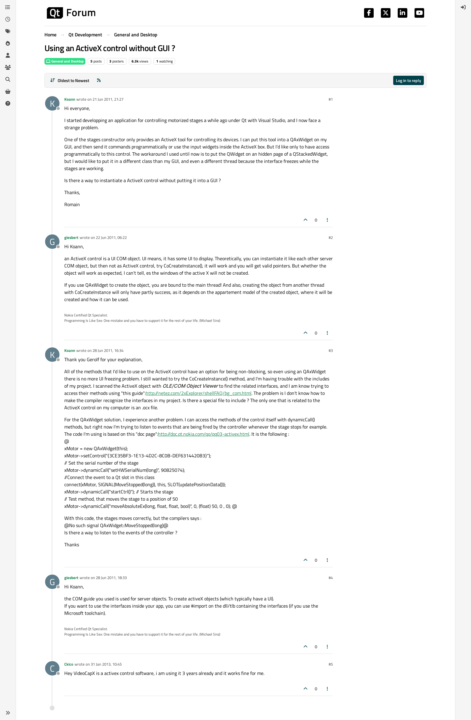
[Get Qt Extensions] (7, 91)
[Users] (7, 55)
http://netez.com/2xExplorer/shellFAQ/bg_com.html (198, 393)
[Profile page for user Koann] (52, 103)
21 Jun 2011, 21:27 (108, 99)
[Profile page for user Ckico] (52, 668)
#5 (331, 664)
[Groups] (7, 67)
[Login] (463, 7)
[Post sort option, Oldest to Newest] (69, 80)
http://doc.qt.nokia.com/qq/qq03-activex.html (203, 434)
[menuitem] (463, 7)
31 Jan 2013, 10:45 (106, 664)
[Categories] (7, 7)
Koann (69, 99)
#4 (331, 578)
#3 (331, 350)
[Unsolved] (7, 103)
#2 (331, 237)
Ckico (68, 664)
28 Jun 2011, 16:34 (108, 350)
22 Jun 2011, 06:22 (111, 237)
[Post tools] (327, 219)
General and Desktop (65, 61)
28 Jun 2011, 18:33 (111, 578)
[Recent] (7, 19)
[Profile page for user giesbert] (52, 241)
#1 (331, 99)
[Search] (7, 79)
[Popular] (7, 43)
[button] (7, 713)
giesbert (71, 237)
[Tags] (7, 31)
